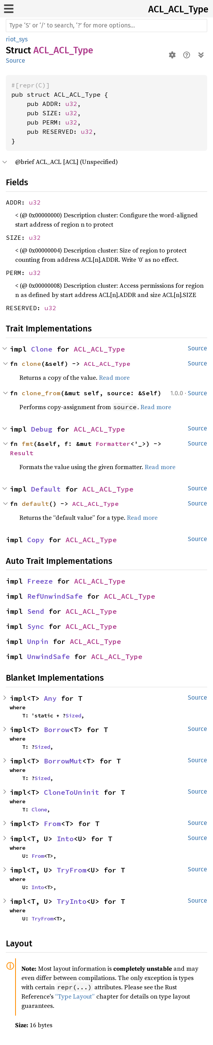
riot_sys (17, 39)
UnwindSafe (48, 656)
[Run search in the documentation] (106, 25)
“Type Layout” (75, 996)
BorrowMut (63, 760)
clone (31, 363)
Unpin (37, 641)
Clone (41, 349)
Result (21, 453)
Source (15, 60)
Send (35, 611)
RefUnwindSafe (55, 596)
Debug (41, 429)
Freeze (40, 581)
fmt (27, 443)
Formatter (112, 443)
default (35, 503)
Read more (114, 377)
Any (50, 698)
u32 (71, 104)
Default (46, 489)
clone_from (41, 393)
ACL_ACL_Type (178, 9)
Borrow (56, 729)
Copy (35, 539)
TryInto (72, 901)
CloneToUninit (71, 792)
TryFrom (72, 870)
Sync (35, 626)
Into (65, 838)
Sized (73, 715)
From (52, 823)
